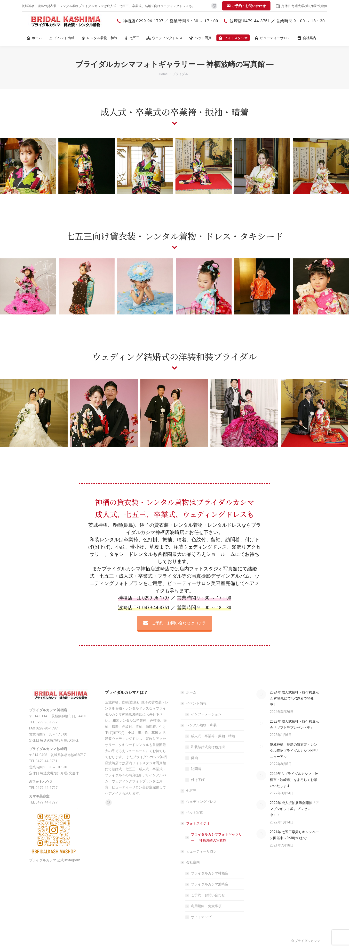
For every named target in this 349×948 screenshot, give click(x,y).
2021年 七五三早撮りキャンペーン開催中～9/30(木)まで (294, 835)
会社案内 (190, 862)
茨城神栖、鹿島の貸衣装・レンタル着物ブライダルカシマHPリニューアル (294, 751)
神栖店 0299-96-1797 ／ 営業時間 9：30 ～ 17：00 (167, 20)
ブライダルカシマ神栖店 (209, 873)
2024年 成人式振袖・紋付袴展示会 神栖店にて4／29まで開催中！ (294, 698)
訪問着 (196, 769)
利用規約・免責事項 (206, 906)
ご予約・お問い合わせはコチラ (174, 623)
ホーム (191, 692)
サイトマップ (201, 917)
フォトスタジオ (195, 823)
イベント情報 (193, 703)
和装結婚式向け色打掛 (208, 747)
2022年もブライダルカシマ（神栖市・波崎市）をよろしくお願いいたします (294, 780)
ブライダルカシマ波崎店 (209, 884)
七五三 (191, 791)
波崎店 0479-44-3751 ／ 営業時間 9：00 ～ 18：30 (274, 20)
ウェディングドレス (201, 802)
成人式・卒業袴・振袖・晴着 (213, 736)
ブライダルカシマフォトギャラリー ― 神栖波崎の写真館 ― (216, 837)
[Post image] (261, 694)
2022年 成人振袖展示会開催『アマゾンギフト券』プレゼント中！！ (294, 809)
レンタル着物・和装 (199, 725)
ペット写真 (194, 812)
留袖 (194, 758)
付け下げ (198, 780)
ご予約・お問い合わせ (208, 895)
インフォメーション (206, 714)
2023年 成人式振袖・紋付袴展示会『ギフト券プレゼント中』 (294, 724)
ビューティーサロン (201, 851)
